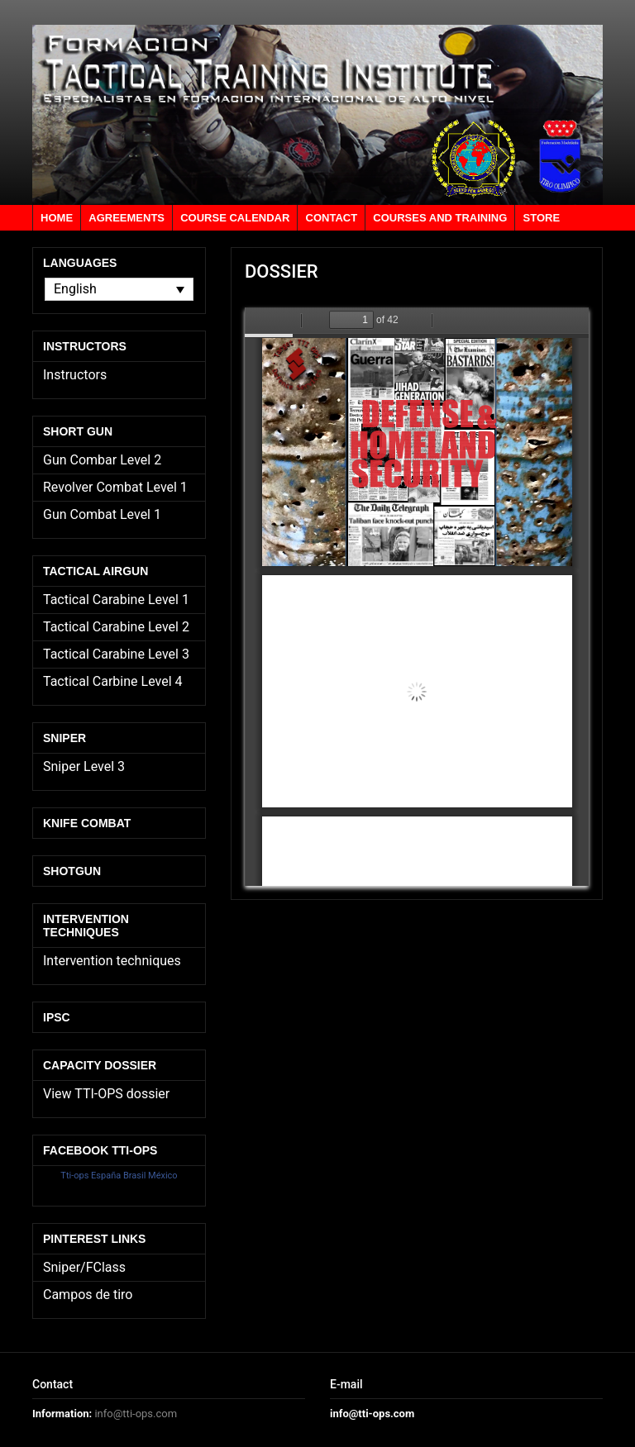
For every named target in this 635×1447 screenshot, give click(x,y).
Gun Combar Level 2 (102, 460)
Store (542, 218)
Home (57, 218)
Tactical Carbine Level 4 (113, 681)
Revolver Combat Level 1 (115, 487)
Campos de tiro (87, 1294)
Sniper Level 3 (84, 766)
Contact (332, 218)
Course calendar (234, 218)
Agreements (126, 218)
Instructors (75, 375)
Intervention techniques (112, 961)
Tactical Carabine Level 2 (116, 627)
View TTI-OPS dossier (106, 1094)
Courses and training (440, 218)
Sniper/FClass (84, 1267)
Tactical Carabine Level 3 (116, 654)
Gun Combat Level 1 (102, 514)
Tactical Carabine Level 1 (116, 599)
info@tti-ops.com (135, 1413)
